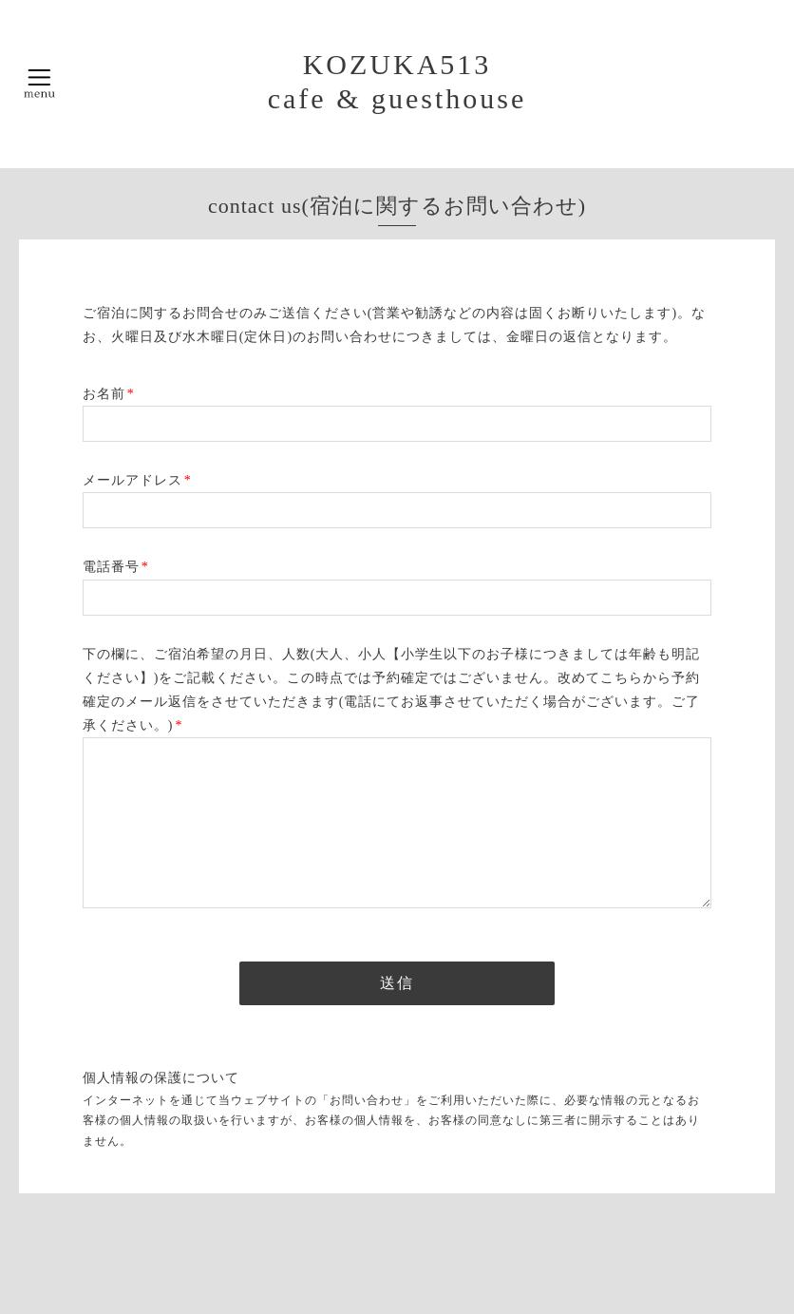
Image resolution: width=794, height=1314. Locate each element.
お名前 (109, 394)
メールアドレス (137, 480)
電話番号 (116, 567)
